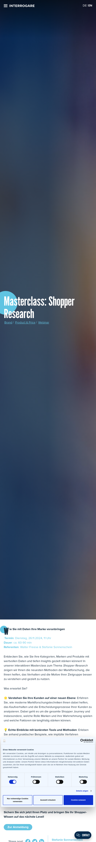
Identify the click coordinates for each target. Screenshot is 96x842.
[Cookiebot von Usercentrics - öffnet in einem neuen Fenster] (82, 741)
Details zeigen (82, 791)
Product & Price (25, 322)
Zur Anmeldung (18, 827)
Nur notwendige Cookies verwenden (17, 800)
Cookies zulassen (78, 800)
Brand (8, 322)
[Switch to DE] (85, 5)
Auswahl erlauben (48, 800)
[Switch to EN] (90, 5)
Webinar (43, 322)
